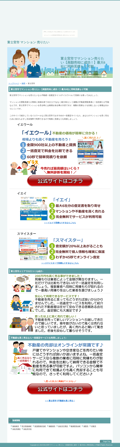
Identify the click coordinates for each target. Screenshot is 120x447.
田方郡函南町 (27, 426)
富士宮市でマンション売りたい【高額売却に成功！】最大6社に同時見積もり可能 (83, 62)
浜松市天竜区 (63, 426)
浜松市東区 (16, 429)
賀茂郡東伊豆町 (40, 426)
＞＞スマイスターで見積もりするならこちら (60, 263)
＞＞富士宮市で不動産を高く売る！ (60, 401)
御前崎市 (15, 426)
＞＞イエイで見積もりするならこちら (60, 223)
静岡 (23, 83)
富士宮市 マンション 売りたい (28, 42)
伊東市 (93, 426)
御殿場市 (52, 426)
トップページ (13, 83)
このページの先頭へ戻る (106, 441)
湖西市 (85, 426)
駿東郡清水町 (76, 426)
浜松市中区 (27, 429)
